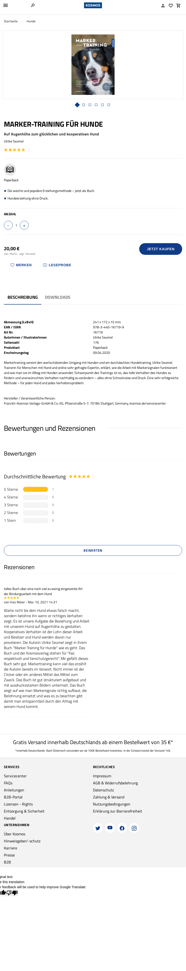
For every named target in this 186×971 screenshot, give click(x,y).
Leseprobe (57, 265)
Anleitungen (14, 790)
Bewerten (93, 550)
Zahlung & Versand (108, 797)
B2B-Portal (13, 797)
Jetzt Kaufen (161, 249)
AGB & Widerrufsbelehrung (115, 783)
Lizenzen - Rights (18, 804)
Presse (9, 855)
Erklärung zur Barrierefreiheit (117, 811)
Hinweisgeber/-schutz (22, 841)
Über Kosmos (14, 834)
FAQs (8, 783)
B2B (7, 862)
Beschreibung (23, 297)
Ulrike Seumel (13, 141)
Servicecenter (15, 776)
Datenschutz (103, 790)
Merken (21, 265)
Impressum (102, 776)
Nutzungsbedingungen (111, 804)
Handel (10, 818)
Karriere (10, 848)
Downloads (57, 297)
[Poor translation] (12, 893)
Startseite (11, 21)
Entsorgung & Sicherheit (24, 811)
